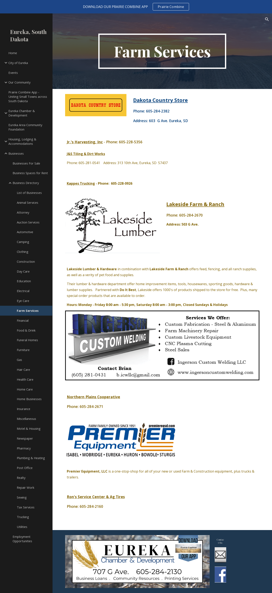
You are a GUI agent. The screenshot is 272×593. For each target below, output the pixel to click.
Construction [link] (26, 261)
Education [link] (24, 281)
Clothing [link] (22, 251)
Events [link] (13, 73)
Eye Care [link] (23, 301)
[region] (136, 6)
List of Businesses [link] (29, 193)
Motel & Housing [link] (29, 428)
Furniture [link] (23, 350)
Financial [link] (23, 320)
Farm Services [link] (28, 310)
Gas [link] (19, 360)
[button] (267, 19)
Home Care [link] (25, 389)
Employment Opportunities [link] (22, 538)
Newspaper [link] (25, 438)
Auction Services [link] (28, 222)
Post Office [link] (25, 468)
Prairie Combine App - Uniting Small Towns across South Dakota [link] (27, 96)
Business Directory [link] (26, 183)
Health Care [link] (25, 379)
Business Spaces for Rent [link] (30, 173)
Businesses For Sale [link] (26, 163)
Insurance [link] (23, 409)
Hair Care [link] (23, 369)
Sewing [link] (22, 497)
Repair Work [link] (25, 487)
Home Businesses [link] (29, 399)
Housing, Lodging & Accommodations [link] (22, 141)
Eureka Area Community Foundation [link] (25, 127)
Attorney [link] (23, 212)
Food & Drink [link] (26, 330)
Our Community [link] (19, 82)
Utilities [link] (22, 527)
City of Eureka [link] (18, 63)
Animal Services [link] (27, 202)
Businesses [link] (16, 153)
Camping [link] (23, 242)
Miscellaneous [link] (26, 419)
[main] (162, 51)
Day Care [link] (23, 271)
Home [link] (12, 53)
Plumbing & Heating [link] (31, 458)
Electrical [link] (23, 291)
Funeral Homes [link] (27, 340)
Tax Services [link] (25, 507)
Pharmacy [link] (24, 448)
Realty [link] (21, 477)
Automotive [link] (25, 232)
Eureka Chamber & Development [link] (21, 113)
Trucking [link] (23, 517)
